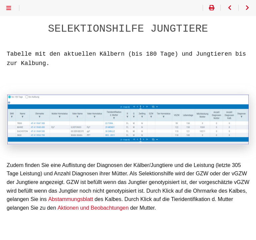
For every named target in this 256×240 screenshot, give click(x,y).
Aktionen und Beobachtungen (92, 208)
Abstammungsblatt (70, 199)
